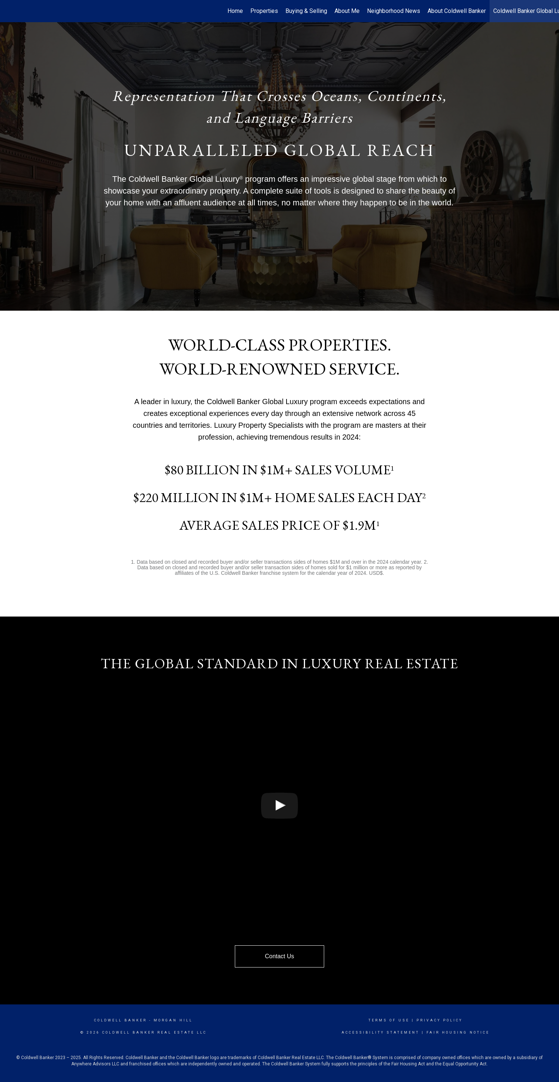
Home (235, 10)
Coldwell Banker (120, 1020)
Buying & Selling (306, 10)
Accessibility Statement (380, 1032)
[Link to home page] (9, 11)
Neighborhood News (393, 10)
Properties (264, 10)
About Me (347, 10)
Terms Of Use (388, 1020)
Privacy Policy (439, 1020)
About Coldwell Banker (457, 10)
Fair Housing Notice (458, 1032)
